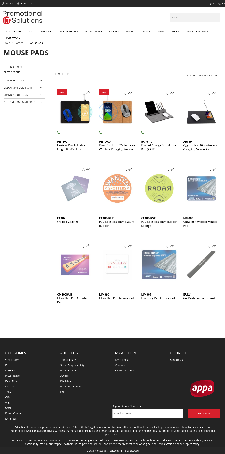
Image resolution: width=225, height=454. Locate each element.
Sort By (191, 75)
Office (20, 43)
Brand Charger (14, 413)
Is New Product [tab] (14, 80)
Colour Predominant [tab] (18, 87)
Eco (7, 365)
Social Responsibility (72, 365)
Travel (8, 392)
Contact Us (176, 359)
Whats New (12, 359)
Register (221, 3)
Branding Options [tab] (16, 94)
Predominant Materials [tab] (19, 102)
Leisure (9, 386)
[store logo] (22, 17)
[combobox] (195, 17)
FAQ (62, 392)
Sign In (211, 3)
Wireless (10, 370)
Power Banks (12, 375)
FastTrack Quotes (125, 370)
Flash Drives (12, 381)
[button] (83, 93)
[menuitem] (14, 31)
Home (7, 43)
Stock (8, 408)
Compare (120, 365)
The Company (68, 359)
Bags (8, 402)
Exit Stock (10, 418)
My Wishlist (122, 359)
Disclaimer (66, 381)
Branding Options (70, 386)
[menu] (112, 35)
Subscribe (204, 413)
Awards (64, 375)
